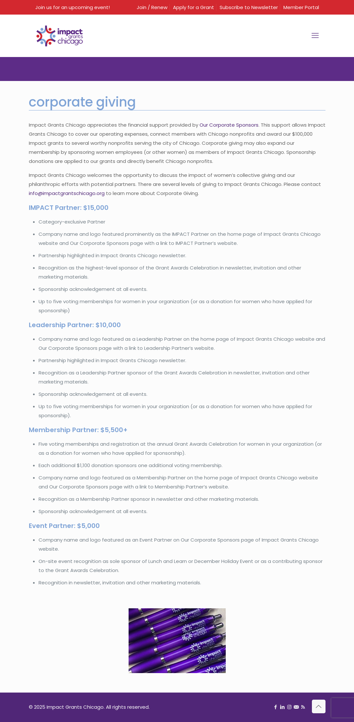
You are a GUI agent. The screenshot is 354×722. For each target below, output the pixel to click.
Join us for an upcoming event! (72, 7)
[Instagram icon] (289, 707)
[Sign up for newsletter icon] (296, 707)
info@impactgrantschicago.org (67, 193)
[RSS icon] (303, 707)
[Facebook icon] (275, 707)
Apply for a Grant (193, 7)
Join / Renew (152, 7)
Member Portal (301, 7)
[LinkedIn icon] (282, 707)
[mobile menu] (315, 35)
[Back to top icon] (318, 706)
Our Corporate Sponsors (229, 124)
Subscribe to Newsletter (249, 7)
